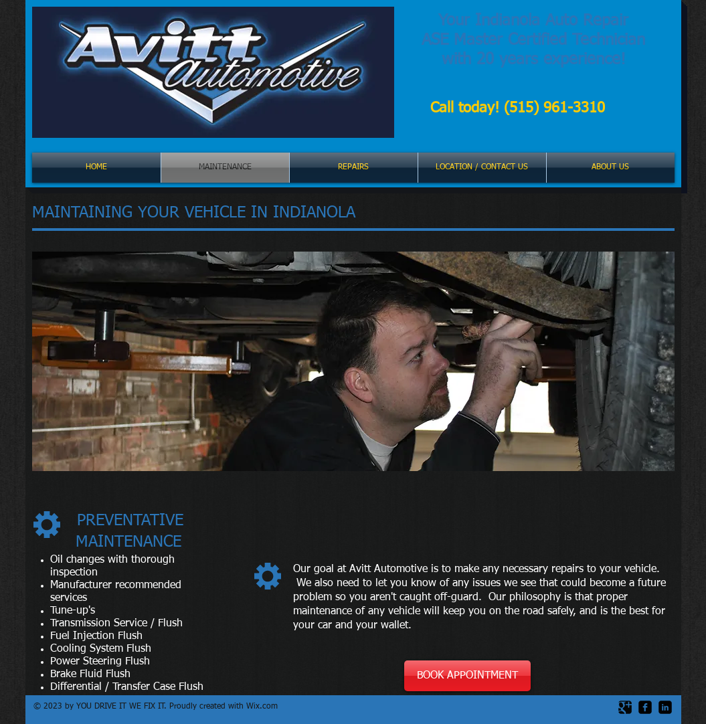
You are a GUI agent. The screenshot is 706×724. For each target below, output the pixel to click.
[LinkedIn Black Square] (665, 707)
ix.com (266, 707)
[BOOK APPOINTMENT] (467, 675)
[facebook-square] (645, 707)
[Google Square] (625, 707)
